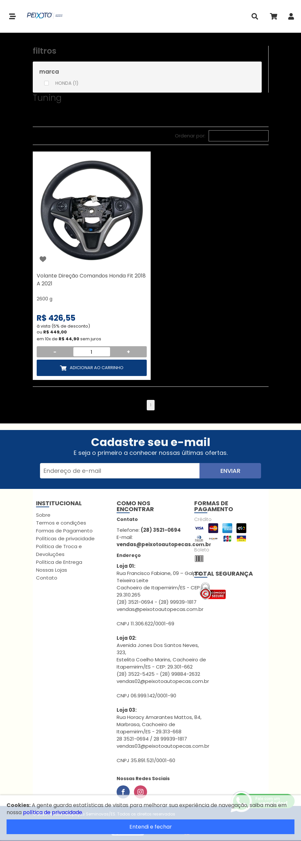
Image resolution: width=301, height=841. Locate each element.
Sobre (43, 514)
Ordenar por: (190, 135)
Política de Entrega (59, 562)
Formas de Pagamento (64, 530)
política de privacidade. (53, 812)
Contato (46, 577)
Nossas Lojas (51, 569)
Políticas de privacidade (65, 538)
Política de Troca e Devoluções (59, 550)
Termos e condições (61, 522)
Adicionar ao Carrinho (96, 368)
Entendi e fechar (150, 827)
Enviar (230, 471)
